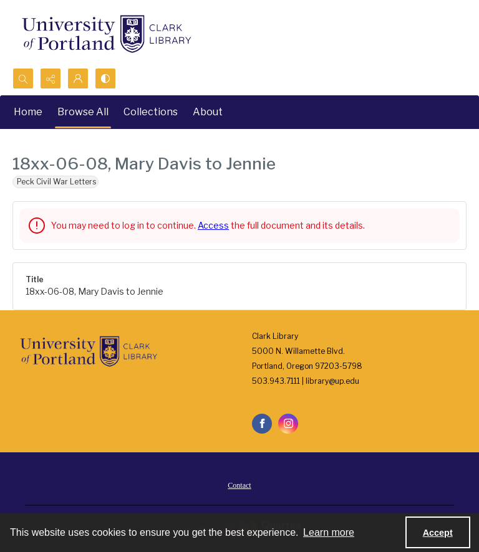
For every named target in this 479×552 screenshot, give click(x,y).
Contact (239, 485)
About (208, 112)
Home (28, 112)
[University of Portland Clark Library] (106, 34)
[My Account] (78, 78)
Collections (150, 112)
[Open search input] (23, 78)
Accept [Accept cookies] (438, 533)
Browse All (83, 112)
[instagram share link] (288, 424)
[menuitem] (239, 484)
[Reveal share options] (50, 78)
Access (213, 225)
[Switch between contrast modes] (105, 78)
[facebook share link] (262, 424)
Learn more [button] (328, 532)
